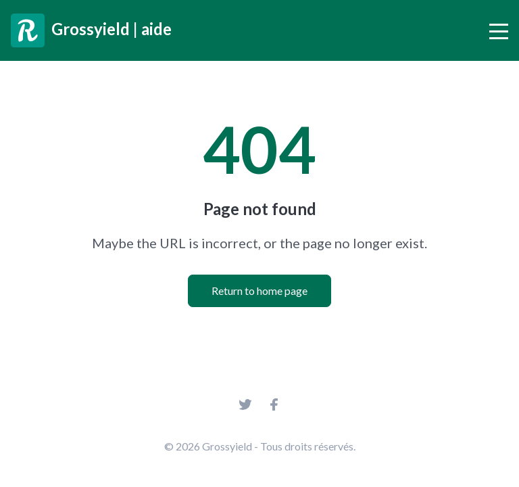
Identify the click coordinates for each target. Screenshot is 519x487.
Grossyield (227, 446)
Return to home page (259, 290)
